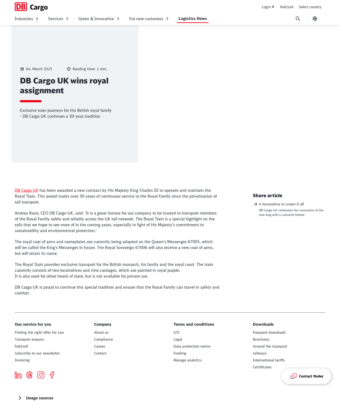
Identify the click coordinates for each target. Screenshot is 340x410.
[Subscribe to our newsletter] (37, 353)
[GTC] (176, 332)
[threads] (31, 375)
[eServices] (21, 346)
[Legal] (177, 339)
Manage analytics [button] (187, 360)
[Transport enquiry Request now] (29, 339)
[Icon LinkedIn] (20, 375)
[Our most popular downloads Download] (269, 332)
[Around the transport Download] (270, 346)
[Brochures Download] (261, 339)
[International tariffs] (269, 360)
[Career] (99, 346)
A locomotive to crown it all (278, 204)
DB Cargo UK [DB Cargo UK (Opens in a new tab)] (26, 190)
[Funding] (179, 353)
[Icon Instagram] (42, 375)
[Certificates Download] (262, 367)
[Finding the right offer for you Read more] (39, 332)
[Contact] (100, 353)
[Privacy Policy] (191, 346)
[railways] (259, 353)
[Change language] (315, 18)
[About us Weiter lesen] (101, 332)
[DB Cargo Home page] (31, 6)
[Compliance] (103, 339)
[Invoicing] (22, 360)
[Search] (298, 18)
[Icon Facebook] (54, 375)
